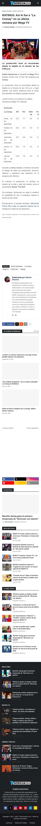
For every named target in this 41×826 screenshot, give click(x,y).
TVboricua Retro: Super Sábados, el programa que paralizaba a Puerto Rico (25, 731)
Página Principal (7, 11)
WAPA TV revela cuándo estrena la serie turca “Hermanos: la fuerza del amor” (26, 536)
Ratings (22, 269)
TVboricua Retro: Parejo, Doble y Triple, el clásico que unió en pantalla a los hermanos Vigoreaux (25, 720)
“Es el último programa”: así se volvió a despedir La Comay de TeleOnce (20, 383)
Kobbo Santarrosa (18, 11)
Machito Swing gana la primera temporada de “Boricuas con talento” (20, 517)
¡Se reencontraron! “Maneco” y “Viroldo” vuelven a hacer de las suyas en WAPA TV (24, 618)
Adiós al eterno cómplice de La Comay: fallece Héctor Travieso (19, 410)
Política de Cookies (21, 823)
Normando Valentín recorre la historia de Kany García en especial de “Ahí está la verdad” (25, 547)
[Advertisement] (21, 33)
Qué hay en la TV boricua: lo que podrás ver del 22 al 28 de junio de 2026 (25, 649)
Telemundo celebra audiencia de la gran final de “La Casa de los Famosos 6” (25, 695)
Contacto (32, 823)
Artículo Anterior (8, 428)
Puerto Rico (14, 269)
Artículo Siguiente (32, 428)
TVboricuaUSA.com (25, 816)
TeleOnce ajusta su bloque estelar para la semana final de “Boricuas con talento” (25, 596)
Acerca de (9, 823)
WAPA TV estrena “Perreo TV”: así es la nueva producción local (25, 557)
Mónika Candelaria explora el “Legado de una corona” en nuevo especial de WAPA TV (25, 567)
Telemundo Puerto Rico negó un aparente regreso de (20, 206)
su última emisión (15, 168)
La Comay (28, 266)
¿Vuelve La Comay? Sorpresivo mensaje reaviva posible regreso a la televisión (19, 356)
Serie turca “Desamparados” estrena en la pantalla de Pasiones (25, 747)
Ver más (36, 331)
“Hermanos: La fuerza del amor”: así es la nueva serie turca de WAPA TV (26, 607)
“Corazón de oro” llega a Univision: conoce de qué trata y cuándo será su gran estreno (25, 577)
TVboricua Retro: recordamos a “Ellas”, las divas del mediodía (23, 710)
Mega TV (6, 269)
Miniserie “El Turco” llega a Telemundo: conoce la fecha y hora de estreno (25, 768)
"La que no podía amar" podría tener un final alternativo (24, 628)
